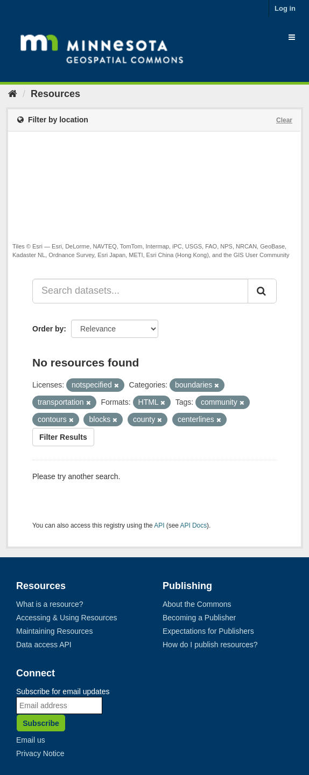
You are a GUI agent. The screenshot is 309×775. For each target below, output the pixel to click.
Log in (285, 8)
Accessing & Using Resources (66, 617)
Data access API (44, 644)
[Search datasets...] (140, 291)
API (159, 525)
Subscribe (41, 723)
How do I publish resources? (210, 644)
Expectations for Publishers (208, 631)
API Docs (193, 525)
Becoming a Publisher (199, 617)
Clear (284, 120)
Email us (30, 740)
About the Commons (197, 604)
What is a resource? (49, 604)
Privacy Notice (40, 753)
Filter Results (63, 437)
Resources (55, 93)
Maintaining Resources (54, 631)
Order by (48, 328)
